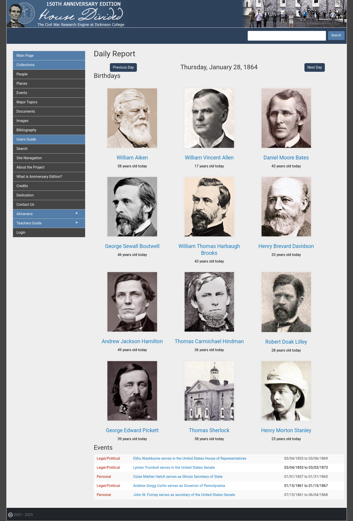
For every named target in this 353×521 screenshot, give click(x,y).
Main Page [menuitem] (25, 55)
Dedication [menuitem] (25, 195)
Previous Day (123, 67)
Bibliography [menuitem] (27, 130)
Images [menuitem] (23, 121)
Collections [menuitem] (26, 65)
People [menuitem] (22, 74)
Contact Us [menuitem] (26, 204)
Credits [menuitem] (22, 186)
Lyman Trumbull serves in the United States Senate (174, 467)
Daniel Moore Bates (286, 158)
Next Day (314, 67)
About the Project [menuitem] (30, 167)
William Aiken (132, 158)
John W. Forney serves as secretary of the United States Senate (184, 495)
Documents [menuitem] (26, 111)
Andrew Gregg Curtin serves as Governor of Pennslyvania (179, 486)
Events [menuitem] (22, 93)
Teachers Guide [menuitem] (48, 224)
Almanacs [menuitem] (48, 214)
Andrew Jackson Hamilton (132, 341)
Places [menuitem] (22, 83)
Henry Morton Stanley (286, 430)
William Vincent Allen (209, 158)
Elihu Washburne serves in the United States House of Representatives (190, 458)
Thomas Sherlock (209, 430)
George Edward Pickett (132, 430)
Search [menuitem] (22, 148)
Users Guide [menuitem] (26, 139)
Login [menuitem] (21, 232)
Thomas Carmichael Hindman (209, 341)
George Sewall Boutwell (132, 246)
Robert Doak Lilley (286, 342)
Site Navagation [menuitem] (29, 158)
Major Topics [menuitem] (27, 102)
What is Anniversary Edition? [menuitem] (39, 176)
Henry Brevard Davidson (286, 246)
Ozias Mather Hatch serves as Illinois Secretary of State (178, 476)
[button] (132, 147)
